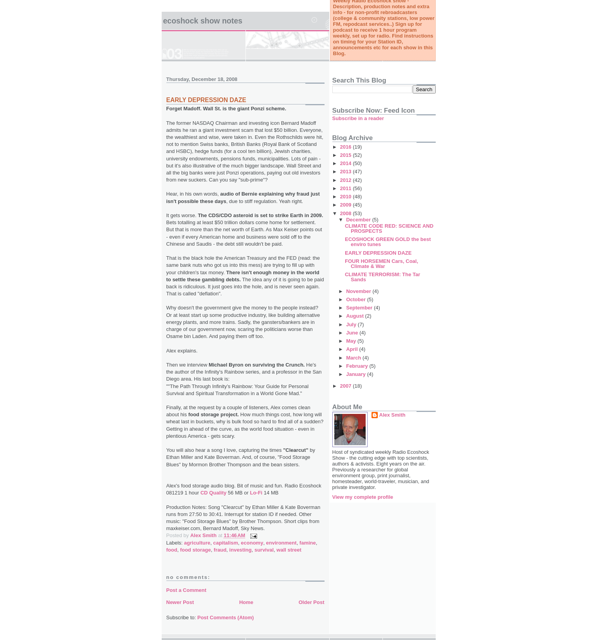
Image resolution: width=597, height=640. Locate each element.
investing (240, 550)
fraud (220, 550)
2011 (346, 188)
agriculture (197, 543)
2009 (346, 205)
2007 (346, 386)
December (359, 220)
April (352, 349)
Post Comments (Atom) (225, 617)
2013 (346, 171)
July (352, 324)
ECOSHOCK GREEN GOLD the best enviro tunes (388, 241)
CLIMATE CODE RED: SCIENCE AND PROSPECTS (389, 228)
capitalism (225, 543)
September (360, 308)
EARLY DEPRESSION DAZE (206, 100)
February (357, 366)
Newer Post (180, 602)
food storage (195, 550)
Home (246, 602)
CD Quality (213, 493)
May (351, 341)
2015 (346, 155)
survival (264, 550)
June (352, 333)
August (355, 316)
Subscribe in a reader (358, 118)
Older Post (312, 602)
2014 (346, 163)
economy (252, 543)
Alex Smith (392, 415)
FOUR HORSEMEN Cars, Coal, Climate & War (381, 263)
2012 (346, 180)
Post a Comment (186, 590)
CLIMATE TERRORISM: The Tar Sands (382, 276)
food (171, 550)
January (356, 374)
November (359, 291)
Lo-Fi (255, 493)
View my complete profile (362, 497)
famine (307, 543)
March (354, 358)
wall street (288, 550)
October (356, 299)
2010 (346, 197)
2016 (346, 147)
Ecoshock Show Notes (203, 20)
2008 (346, 213)
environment (281, 543)
